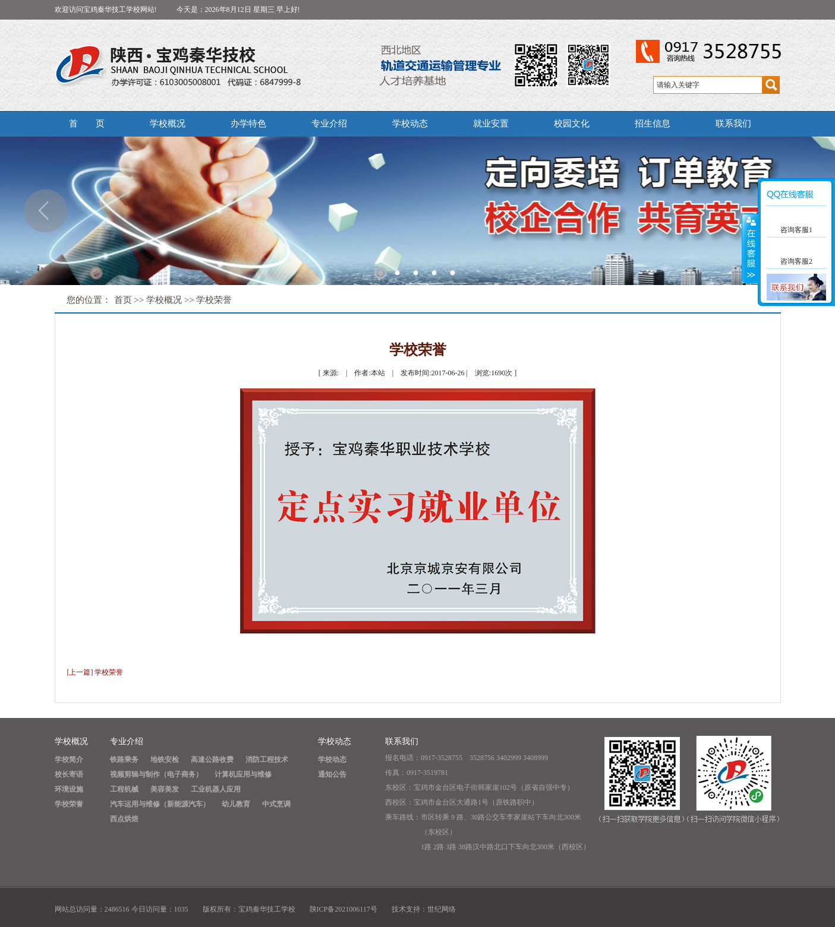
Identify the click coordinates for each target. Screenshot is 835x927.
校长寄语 (69, 774)
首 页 (87, 123)
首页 (123, 300)
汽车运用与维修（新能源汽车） (160, 804)
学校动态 (410, 123)
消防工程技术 (266, 759)
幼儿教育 (236, 804)
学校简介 (69, 759)
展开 (750, 249)
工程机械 (124, 789)
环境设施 (69, 789)
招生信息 (652, 123)
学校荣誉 (214, 300)
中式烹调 (276, 804)
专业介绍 (329, 123)
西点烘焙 (124, 819)
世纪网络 (441, 909)
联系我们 (733, 123)
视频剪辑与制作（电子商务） (156, 774)
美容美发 (164, 789)
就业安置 (491, 123)
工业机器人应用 (216, 789)
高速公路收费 (212, 759)
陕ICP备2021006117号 (343, 909)
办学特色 (248, 123)
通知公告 (332, 774)
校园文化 (572, 123)
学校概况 (167, 123)
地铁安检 (164, 759)
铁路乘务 (124, 759)
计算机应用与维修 (243, 774)
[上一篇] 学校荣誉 (95, 672)
